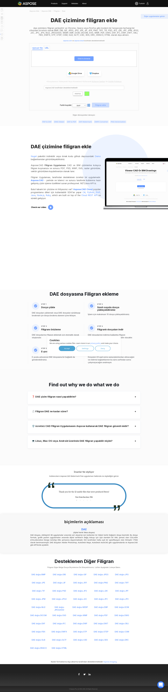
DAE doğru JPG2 (59, 599)
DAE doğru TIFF (122, 583)
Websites (74, 3)
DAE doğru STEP (101, 632)
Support (64, 3)
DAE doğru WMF (80, 615)
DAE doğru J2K (101, 591)
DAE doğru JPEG (101, 574)
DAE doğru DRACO (38, 648)
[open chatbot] (160, 684)
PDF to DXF (46, 122)
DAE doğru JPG (122, 574)
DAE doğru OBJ (122, 623)
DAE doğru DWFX (59, 632)
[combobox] (79, 105)
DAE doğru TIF (38, 591)
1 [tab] (76, 500)
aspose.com (67, 41)
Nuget (34, 156)
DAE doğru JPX (122, 599)
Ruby (48, 195)
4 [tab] (87, 500)
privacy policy (95, 343)
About (84, 3)
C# (84, 192)
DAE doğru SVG (59, 615)
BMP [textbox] (78, 105)
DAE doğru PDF (101, 615)
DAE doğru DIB (59, 574)
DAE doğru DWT (101, 623)
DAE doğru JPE (38, 583)
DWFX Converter (101, 122)
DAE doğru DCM (122, 607)
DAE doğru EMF (101, 607)
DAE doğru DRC (122, 640)
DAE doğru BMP (39, 574)
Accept (67, 348)
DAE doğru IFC (59, 623)
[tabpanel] (84, 494)
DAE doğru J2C (80, 599)
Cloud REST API (89, 195)
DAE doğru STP (80, 632)
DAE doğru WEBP (80, 607)
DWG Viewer (59, 122)
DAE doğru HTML (59, 648)
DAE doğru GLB (38, 640)
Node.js (40, 195)
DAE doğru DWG (122, 615)
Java (33, 195)
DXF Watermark (85, 122)
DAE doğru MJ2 (38, 607)
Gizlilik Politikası (115, 81)
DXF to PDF (71, 122)
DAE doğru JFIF (80, 583)
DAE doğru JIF (59, 583)
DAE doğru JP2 (80, 591)
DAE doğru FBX (38, 632)
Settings (85, 348)
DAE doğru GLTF (59, 640)
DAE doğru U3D (80, 640)
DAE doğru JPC (101, 599)
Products (54, 3)
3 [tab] (83, 500)
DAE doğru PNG (101, 583)
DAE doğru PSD (59, 591)
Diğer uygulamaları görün (154, 16)
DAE (84, 529)
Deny (103, 348)
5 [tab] (90, 500)
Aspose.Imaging (110, 661)
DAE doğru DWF (80, 623)
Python (90, 192)
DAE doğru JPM (38, 599)
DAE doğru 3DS (101, 640)
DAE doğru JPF (121, 591)
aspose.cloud (79, 41)
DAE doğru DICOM (38, 615)
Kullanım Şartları (98, 81)
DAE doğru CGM (122, 632)
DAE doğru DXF (38, 623)
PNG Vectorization (118, 122)
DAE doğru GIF (80, 574)
